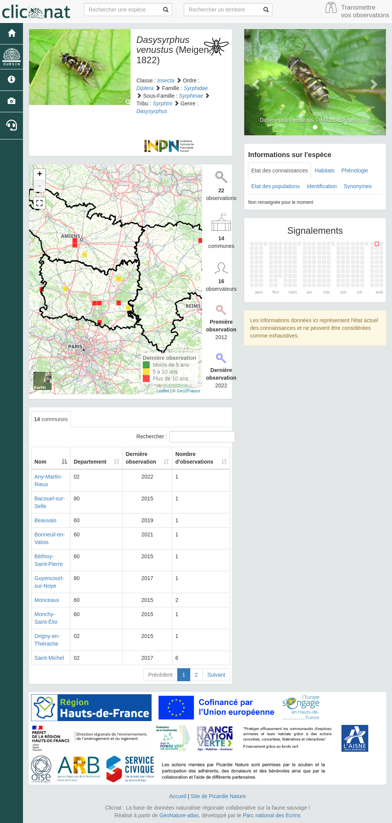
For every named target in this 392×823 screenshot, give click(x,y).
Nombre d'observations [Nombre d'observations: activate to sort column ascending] (194, 458)
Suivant (216, 675)
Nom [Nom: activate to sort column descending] (40, 462)
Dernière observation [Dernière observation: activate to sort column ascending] (139, 458)
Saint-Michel (49, 658)
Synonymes (358, 186)
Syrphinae (191, 96)
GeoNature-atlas (179, 815)
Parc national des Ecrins (272, 815)
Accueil (177, 796)
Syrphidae (196, 88)
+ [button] (39, 174)
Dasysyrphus (151, 111)
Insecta (166, 80)
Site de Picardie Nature (218, 796)
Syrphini (162, 103)
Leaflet (163, 391)
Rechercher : (183, 437)
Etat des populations (275, 186)
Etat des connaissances (279, 170)
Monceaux (46, 600)
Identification (322, 186)
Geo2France (188, 391)
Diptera (145, 88)
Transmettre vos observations (365, 11)
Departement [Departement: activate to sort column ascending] (93, 462)
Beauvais (45, 520)
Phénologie (354, 170)
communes (51, 419)
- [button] (39, 186)
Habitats (324, 170)
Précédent (160, 675)
